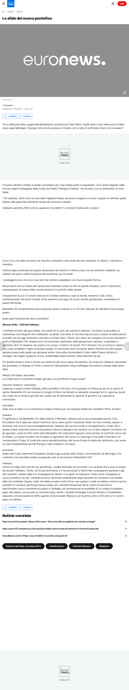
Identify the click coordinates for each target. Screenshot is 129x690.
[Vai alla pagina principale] (10, 3)
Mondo (20, 12)
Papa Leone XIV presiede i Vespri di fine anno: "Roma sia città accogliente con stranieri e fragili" (48, 521)
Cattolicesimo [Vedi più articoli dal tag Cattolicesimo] (56, 546)
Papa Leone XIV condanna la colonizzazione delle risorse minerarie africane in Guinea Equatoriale (50, 528)
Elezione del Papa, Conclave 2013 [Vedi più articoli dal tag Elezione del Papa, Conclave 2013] (23, 546)
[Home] (3, 12)
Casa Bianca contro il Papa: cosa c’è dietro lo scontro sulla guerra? (34, 535)
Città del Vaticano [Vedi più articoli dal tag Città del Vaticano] (82, 546)
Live (122, 3)
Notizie (11, 12)
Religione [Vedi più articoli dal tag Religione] (104, 546)
